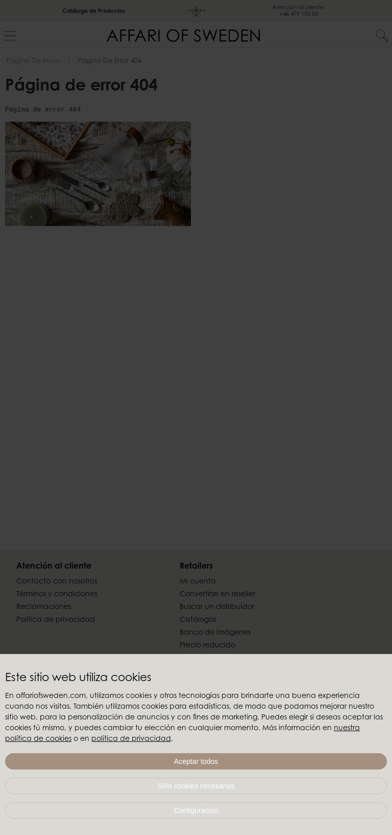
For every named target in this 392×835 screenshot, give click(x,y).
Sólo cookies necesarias (196, 786)
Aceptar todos (196, 761)
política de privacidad (131, 739)
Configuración (196, 810)
